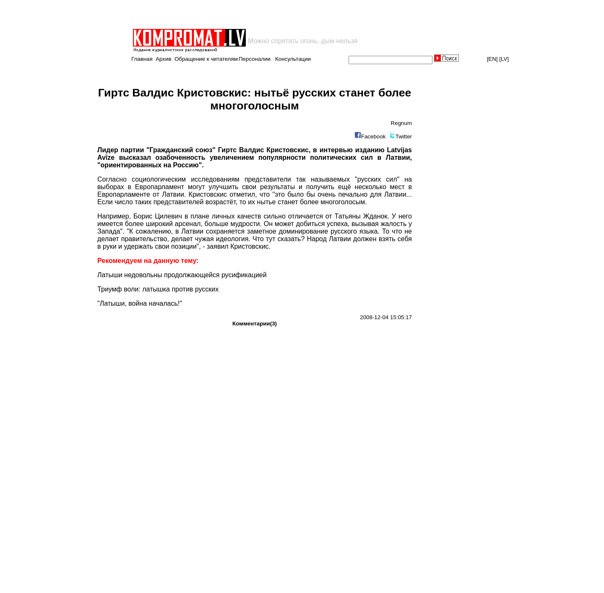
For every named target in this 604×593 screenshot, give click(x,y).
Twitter (404, 136)
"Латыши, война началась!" (139, 303)
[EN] (492, 59)
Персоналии (255, 59)
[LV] (504, 59)
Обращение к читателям (206, 59)
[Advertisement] (230, 14)
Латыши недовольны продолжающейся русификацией (182, 274)
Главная (142, 59)
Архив (163, 59)
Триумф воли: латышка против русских (158, 289)
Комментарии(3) (254, 323)
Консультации (293, 59)
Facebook (373, 136)
